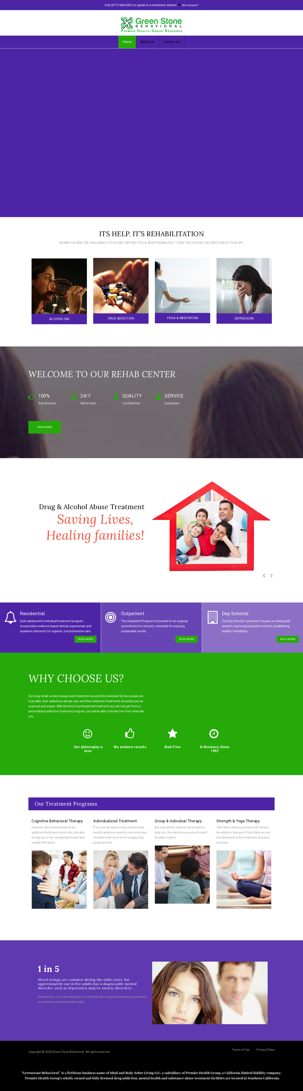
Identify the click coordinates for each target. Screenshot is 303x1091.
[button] (264, 576)
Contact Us (171, 42)
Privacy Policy (265, 1049)
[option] (59, 291)
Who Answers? (190, 5)
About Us (147, 42)
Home (127, 42)
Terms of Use (241, 1049)
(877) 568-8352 (122, 5)
